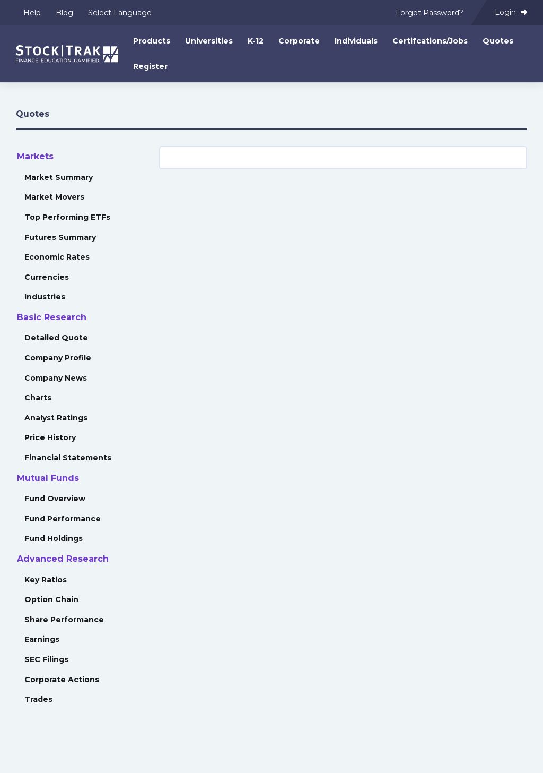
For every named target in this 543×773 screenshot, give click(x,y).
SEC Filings (46, 659)
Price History (50, 437)
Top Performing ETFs (67, 217)
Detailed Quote (56, 337)
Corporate (299, 41)
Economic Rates (57, 257)
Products (151, 41)
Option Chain (51, 599)
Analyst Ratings (55, 418)
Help (32, 13)
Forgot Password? (429, 13)
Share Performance (64, 619)
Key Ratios (45, 580)
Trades (38, 699)
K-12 (256, 41)
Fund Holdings (53, 538)
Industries (44, 297)
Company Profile (57, 358)
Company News (55, 378)
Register (150, 66)
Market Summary (58, 177)
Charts (37, 397)
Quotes (498, 41)
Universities (209, 41)
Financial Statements (67, 457)
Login (511, 12)
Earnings (41, 639)
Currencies (46, 277)
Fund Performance (62, 518)
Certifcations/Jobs (430, 41)
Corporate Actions (61, 679)
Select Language (120, 13)
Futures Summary (60, 237)
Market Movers (54, 197)
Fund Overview (54, 498)
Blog (64, 13)
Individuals (356, 41)
